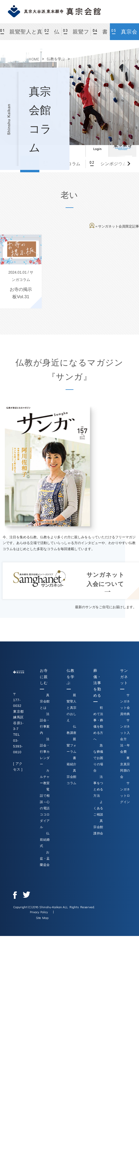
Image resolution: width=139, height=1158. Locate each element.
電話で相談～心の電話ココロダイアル (45, 808)
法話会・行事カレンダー (45, 751)
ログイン (97, 145)
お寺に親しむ (43, 676)
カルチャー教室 (45, 777)
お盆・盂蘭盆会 (45, 858)
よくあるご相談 (98, 808)
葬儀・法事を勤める (97, 682)
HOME (34, 59)
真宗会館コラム (125, 34)
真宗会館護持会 (98, 827)
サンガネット (124, 676)
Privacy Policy (39, 912)
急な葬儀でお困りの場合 (98, 758)
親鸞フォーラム (77, 34)
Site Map (42, 918)
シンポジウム (113, 164)
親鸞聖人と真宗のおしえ (25, 34)
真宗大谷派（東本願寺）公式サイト (122, 145)
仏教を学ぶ (56, 59)
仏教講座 (52, 34)
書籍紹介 (100, 34)
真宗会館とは (45, 701)
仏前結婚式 (45, 840)
